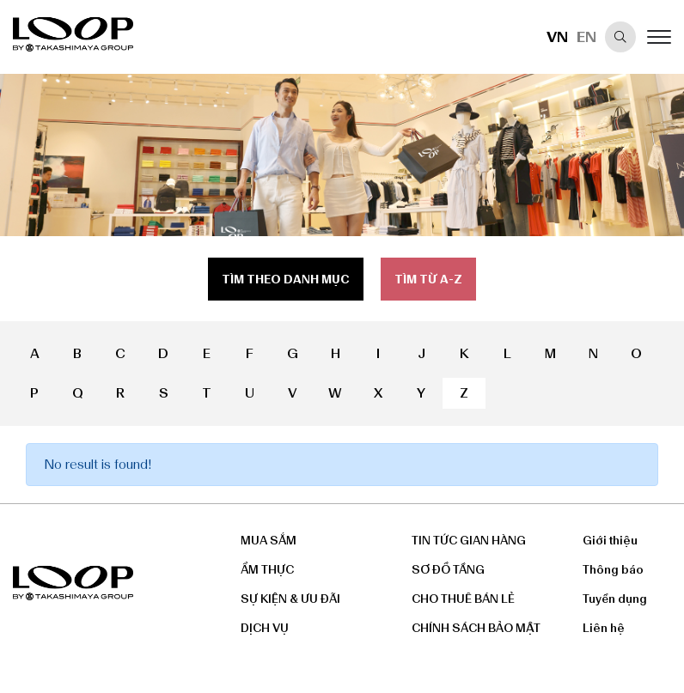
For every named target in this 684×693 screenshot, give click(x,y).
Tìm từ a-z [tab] (428, 279)
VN (557, 36)
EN (586, 36)
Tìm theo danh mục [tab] (286, 279)
